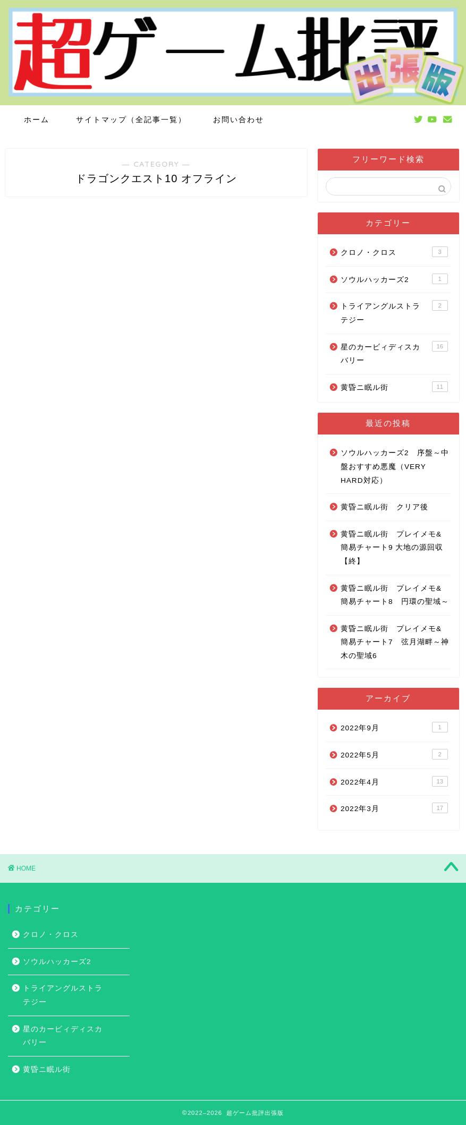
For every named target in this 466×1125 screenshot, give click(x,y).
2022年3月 (394, 808)
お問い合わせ (238, 119)
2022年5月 (394, 754)
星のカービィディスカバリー (394, 353)
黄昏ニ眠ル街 (394, 386)
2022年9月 (394, 727)
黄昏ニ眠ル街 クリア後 (384, 507)
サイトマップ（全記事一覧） (131, 119)
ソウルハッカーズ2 (394, 279)
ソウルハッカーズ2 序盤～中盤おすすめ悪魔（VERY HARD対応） (395, 466)
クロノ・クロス (394, 251)
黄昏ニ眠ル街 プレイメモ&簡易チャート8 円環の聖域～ (395, 595)
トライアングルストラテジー (394, 312)
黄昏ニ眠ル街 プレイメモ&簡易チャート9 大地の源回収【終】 (392, 547)
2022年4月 (394, 781)
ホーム (36, 119)
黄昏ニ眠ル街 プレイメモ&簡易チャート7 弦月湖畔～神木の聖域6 (395, 642)
